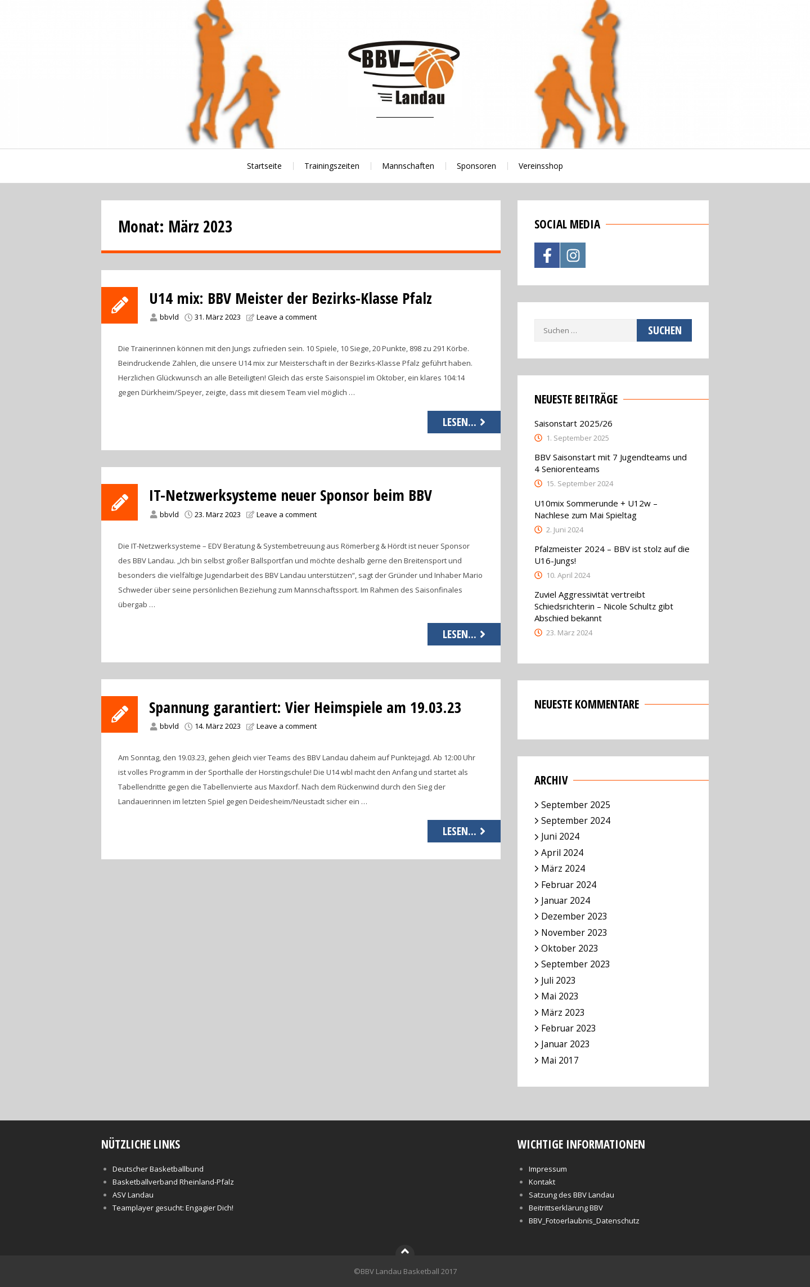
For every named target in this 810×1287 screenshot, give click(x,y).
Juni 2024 (560, 836)
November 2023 (574, 932)
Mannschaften (408, 165)
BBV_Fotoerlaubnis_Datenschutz (584, 1221)
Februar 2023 (568, 1028)
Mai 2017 (560, 1060)
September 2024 (575, 820)
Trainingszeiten (331, 165)
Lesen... (465, 421)
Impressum (548, 1169)
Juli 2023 (558, 980)
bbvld (169, 317)
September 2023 (575, 964)
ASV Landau (133, 1195)
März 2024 (563, 868)
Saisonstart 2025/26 (573, 423)
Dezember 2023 (574, 916)
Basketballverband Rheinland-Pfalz (173, 1182)
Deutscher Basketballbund (158, 1169)
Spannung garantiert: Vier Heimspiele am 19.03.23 (308, 707)
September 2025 (575, 805)
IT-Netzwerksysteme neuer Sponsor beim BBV (292, 494)
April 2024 (562, 852)
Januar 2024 (565, 900)
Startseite (264, 165)
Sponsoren (476, 165)
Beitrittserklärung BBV (566, 1208)
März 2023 (563, 1012)
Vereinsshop (541, 165)
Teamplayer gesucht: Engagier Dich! (172, 1208)
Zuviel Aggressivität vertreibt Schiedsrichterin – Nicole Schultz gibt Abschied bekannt (603, 606)
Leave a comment (286, 317)
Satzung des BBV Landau (571, 1195)
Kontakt (542, 1182)
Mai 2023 (560, 996)
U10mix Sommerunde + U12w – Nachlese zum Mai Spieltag (596, 509)
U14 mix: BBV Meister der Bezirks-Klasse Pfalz (293, 297)
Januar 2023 (565, 1044)
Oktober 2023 (569, 948)
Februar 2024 (568, 884)
